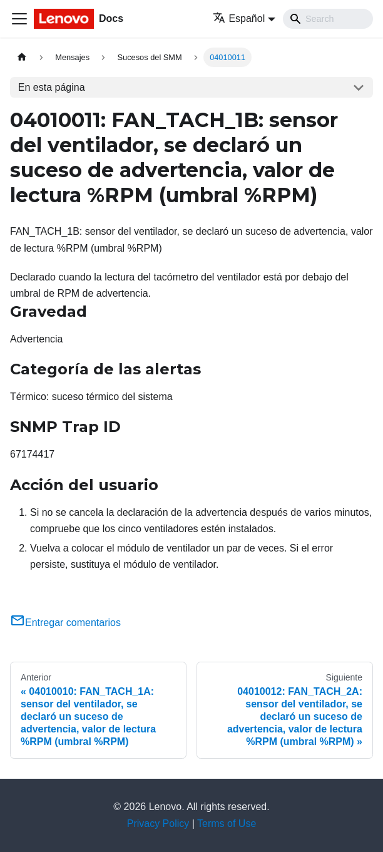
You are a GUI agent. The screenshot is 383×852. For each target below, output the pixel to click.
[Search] (328, 19)
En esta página (51, 87)
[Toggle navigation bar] (19, 18)
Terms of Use (226, 823)
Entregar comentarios (65, 622)
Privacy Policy (158, 823)
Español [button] (239, 18)
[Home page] (22, 57)
